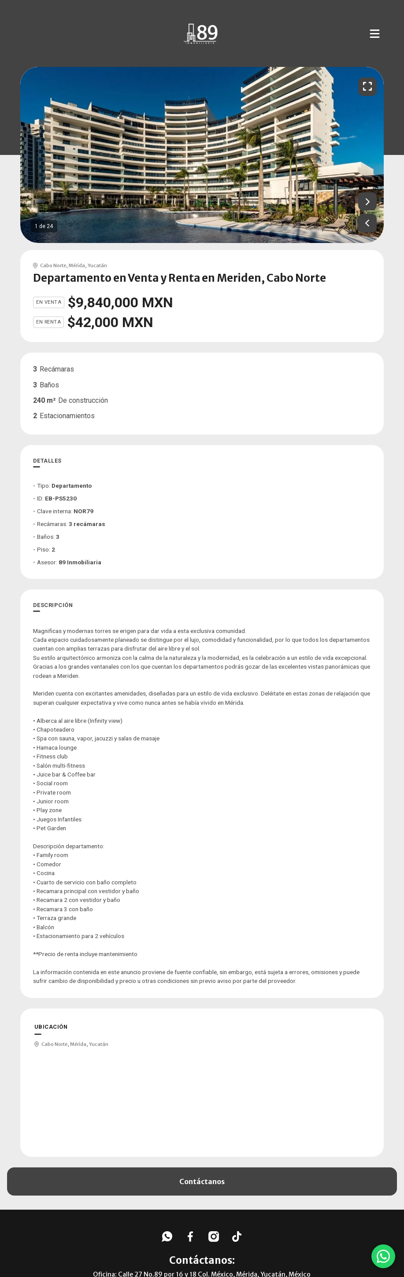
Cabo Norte (53, 265)
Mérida (77, 265)
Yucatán (97, 265)
